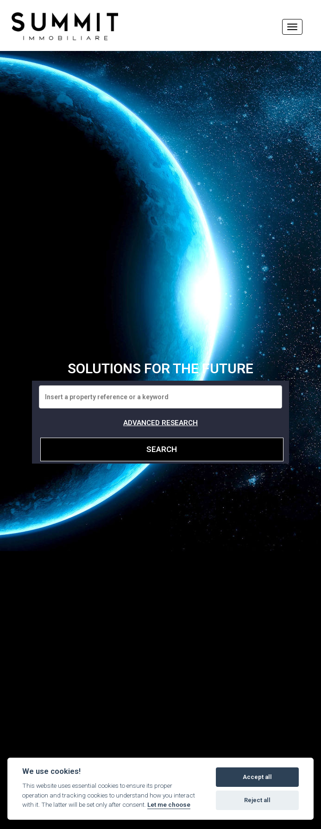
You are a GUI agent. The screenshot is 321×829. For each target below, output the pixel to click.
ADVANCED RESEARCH (160, 423)
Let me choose (168, 804)
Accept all (257, 776)
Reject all (257, 800)
